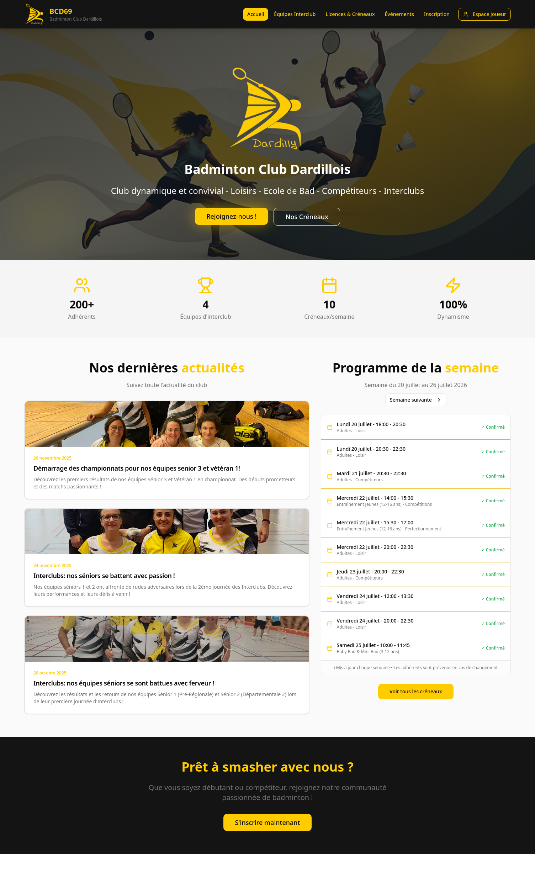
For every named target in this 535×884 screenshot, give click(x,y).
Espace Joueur (484, 14)
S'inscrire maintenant (267, 822)
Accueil (255, 14)
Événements (399, 14)
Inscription (437, 14)
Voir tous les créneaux (416, 691)
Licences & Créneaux (350, 14)
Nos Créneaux (306, 216)
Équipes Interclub (295, 14)
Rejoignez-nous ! (231, 216)
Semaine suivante (416, 399)
